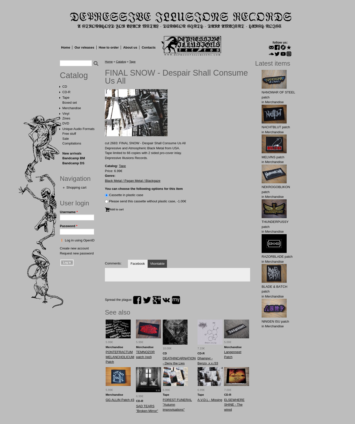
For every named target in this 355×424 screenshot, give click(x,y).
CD (64, 86)
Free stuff (69, 133)
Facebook (137, 263)
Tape (65, 97)
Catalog (74, 75)
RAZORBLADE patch (277, 256)
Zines (66, 118)
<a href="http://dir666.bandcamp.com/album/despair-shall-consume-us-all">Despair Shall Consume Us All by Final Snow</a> (177, 238)
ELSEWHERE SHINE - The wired (234, 404)
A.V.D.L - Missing (210, 400)
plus (157, 300)
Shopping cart (76, 187)
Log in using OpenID (80, 240)
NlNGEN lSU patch (275, 321)
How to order (109, 47)
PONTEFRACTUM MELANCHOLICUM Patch (120, 357)
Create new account (74, 248)
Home (65, 47)
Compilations (71, 143)
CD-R (66, 92)
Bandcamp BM (73, 158)
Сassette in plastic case (126, 195)
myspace (176, 300)
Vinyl (65, 113)
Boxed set (69, 102)
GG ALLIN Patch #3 (120, 400)
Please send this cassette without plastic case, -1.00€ (147, 201)
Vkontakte (157, 263)
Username (69, 212)
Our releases (84, 47)
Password (68, 226)
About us (130, 47)
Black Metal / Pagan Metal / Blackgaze (132, 181)
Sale (65, 138)
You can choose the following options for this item (144, 189)
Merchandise (71, 108)
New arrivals (72, 153)
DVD (65, 123)
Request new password (77, 253)
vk (166, 300)
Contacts (149, 47)
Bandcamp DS (73, 163)
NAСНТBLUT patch (276, 127)
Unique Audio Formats (78, 129)
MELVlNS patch (273, 157)
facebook (137, 300)
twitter (147, 300)
